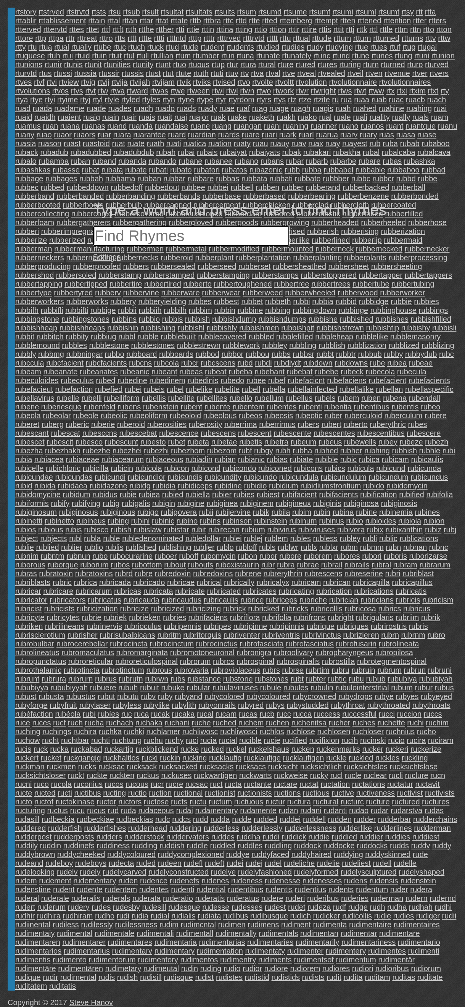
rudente (90, 889)
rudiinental (32, 924)
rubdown (318, 363)
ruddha (248, 837)
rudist (204, 977)
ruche (201, 723)
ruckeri (397, 749)
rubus (444, 687)
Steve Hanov (91, 1002)
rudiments (275, 959)
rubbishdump (234, 319)
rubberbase (221, 196)
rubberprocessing (417, 257)
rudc (162, 819)
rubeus (330, 442)
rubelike (199, 389)
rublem (276, 538)
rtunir (53, 64)
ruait (165, 117)
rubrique (321, 626)
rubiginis (327, 503)
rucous (137, 784)
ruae (227, 108)
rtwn (247, 91)
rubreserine (363, 573)
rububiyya (31, 687)
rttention (397, 20)
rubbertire (125, 284)
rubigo (148, 512)
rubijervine (233, 512)
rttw (444, 38)
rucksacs (251, 766)
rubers (308, 424)
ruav (298, 143)
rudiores (336, 968)
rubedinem (167, 380)
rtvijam (163, 82)
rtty (20, 47)
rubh (283, 450)
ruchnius (400, 731)
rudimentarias (222, 942)
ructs (179, 802)
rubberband (34, 196)
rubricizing (203, 608)
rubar (295, 161)
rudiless (66, 924)
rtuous (199, 64)
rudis (106, 977)
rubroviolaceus (236, 670)
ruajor (199, 117)
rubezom (222, 450)
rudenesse (282, 880)
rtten (348, 20)
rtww (376, 91)
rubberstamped (169, 275)
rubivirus (281, 529)
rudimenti (423, 951)
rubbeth (278, 301)
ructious (316, 793)
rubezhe (96, 450)
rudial (160, 916)
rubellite (181, 398)
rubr (268, 565)
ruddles (250, 845)
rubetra (276, 442)
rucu (77, 810)
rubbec (27, 187)
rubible (326, 459)
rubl (75, 538)
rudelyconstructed (178, 872)
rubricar (28, 591)
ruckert (27, 758)
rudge (358, 907)
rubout (175, 565)
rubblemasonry (415, 336)
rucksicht (283, 766)
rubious (50, 529)
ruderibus (323, 898)
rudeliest (356, 863)
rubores (347, 556)
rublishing (175, 547)
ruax (315, 143)
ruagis (323, 108)
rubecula (411, 371)
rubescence (178, 433)
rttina (224, 29)
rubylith (184, 705)
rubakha (346, 152)
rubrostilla (338, 661)
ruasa (405, 135)
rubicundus (429, 477)
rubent (192, 407)
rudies (403, 916)
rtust (153, 73)
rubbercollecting (42, 213)
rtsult (150, 12)
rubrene (248, 573)
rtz (292, 99)
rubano (246, 161)
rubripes (217, 626)
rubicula (361, 468)
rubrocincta (129, 644)
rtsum (246, 12)
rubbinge (353, 310)
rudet (297, 907)
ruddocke (338, 845)
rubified (411, 494)
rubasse (66, 170)
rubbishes (392, 319)
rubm (349, 547)
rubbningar (84, 354)
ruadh (143, 108)
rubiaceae (82, 459)
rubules (296, 687)
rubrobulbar (34, 644)
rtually (81, 47)
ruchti (100, 740)
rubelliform (121, 398)
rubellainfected (312, 389)
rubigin (163, 503)
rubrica (85, 582)
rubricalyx (273, 582)
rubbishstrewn (340, 328)
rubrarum (435, 565)
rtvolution (311, 82)
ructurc (352, 802)
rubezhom (188, 450)
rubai (186, 152)
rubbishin (122, 328)
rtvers (439, 73)
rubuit (149, 687)
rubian (225, 459)
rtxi (402, 91)
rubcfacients (106, 363)
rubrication (334, 591)
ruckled (361, 758)
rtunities (117, 64)
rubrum (389, 670)
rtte (254, 20)
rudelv (67, 872)
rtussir (109, 73)
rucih (349, 740)
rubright (341, 617)
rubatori (207, 170)
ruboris (395, 556)
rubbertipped (85, 284)
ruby (165, 696)
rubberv (108, 292)
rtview (69, 82)
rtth (131, 29)
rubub (376, 679)
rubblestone (109, 345)
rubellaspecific (429, 389)
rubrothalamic (38, 670)
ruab (379, 99)
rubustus (80, 696)
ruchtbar (75, 740)
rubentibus (371, 407)
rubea (397, 363)
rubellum (269, 398)
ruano (349, 126)
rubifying (86, 503)
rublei (232, 538)
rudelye (223, 872)
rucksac (111, 766)
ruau (260, 143)
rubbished (356, 319)
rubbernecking (90, 257)
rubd (245, 363)
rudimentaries (270, 942)
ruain (110, 117)
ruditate (430, 977)
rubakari (317, 152)
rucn (437, 775)
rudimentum (356, 959)
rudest (275, 907)
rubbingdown (314, 310)
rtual (61, 47)
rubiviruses (316, 529)
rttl (373, 29)
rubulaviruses (235, 687)
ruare (251, 135)
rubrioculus (143, 626)
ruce (22, 723)
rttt (132, 38)
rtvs (77, 91)
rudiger (428, 916)
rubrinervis (104, 626)
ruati (173, 143)
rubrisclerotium (40, 635)
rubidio (255, 486)
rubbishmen (259, 328)
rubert (331, 424)
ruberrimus (277, 424)
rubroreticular (90, 661)
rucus (96, 810)
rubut (106, 696)
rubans (272, 161)
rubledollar (203, 538)
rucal (205, 714)
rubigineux (293, 503)
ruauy (279, 143)
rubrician (344, 600)
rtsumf (319, 12)
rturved (437, 64)
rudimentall (194, 933)
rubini (140, 521)
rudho (104, 916)
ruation (220, 143)
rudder (365, 819)
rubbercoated (393, 205)
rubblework (241, 345)
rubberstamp (119, 275)
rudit (334, 977)
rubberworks (87, 301)
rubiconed (275, 468)
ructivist (410, 793)
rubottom (147, 565)
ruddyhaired (311, 854)
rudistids (286, 977)
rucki (150, 758)
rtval (273, 73)
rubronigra (254, 652)
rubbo (114, 354)
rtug (408, 47)
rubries (174, 617)
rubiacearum (122, 459)
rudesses (247, 907)
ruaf (243, 108)
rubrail (332, 565)
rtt (419, 12)
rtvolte (262, 82)
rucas (248, 714)
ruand (117, 126)
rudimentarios (38, 951)
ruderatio (178, 898)
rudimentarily (317, 942)
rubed (105, 380)
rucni (23, 784)
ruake (237, 117)
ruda (128, 810)
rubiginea (222, 503)
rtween (198, 91)
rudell (382, 863)
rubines (427, 512)
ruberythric (387, 424)
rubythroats (431, 705)
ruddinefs (79, 845)
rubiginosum (36, 512)
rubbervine (141, 292)
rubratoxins (94, 573)
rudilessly (97, 924)
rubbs (281, 354)
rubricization (97, 608)
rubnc (438, 547)
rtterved (28, 29)
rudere (272, 898)
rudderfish (65, 828)
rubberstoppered (329, 275)
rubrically (239, 582)
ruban (80, 161)
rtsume (295, 12)
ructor (106, 802)
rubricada (115, 582)
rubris (418, 626)
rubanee (218, 161)
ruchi (415, 723)
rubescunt (121, 442)
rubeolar (57, 415)
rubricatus (104, 600)
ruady (207, 108)
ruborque (63, 565)
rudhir (25, 916)
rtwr (302, 91)
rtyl (97, 99)
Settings (107, 257)
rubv (148, 696)
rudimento (70, 959)
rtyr (221, 99)
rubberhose (427, 222)
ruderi (295, 898)
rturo (415, 64)
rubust (26, 696)
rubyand (188, 696)
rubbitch (50, 336)
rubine (366, 512)
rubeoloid (185, 415)
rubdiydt (287, 363)
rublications (418, 538)
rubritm (169, 635)
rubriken (29, 626)
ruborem (318, 556)
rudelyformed (316, 872)
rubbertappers (428, 275)
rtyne (185, 99)
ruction (160, 793)
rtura (248, 64)
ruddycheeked (81, 854)
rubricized (167, 608)
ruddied (344, 837)
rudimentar (359, 933)
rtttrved (229, 38)
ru (335, 99)
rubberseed (217, 266)
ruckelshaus (268, 749)
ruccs (433, 714)
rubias (277, 459)
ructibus (87, 793)
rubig (111, 503)
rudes (101, 907)
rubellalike (356, 389)
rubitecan (224, 529)
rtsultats (199, 12)
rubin (322, 512)
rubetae (224, 442)
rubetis (250, 442)
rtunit (93, 64)
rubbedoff (127, 187)
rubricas (127, 591)
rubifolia (439, 494)
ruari (269, 135)
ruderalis (86, 898)
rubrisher (83, 635)
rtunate (268, 56)
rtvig (88, 82)
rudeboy (59, 863)
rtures (327, 64)
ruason (49, 143)
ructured (406, 802)
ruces (41, 723)
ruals (420, 117)
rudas (434, 810)
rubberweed (263, 292)
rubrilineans (64, 626)
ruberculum (403, 415)
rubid (23, 486)
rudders (109, 837)
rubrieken (145, 617)
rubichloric (63, 468)
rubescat (65, 433)
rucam (226, 714)
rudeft (214, 863)
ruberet (27, 424)
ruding (211, 968)
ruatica (194, 143)
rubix (375, 529)
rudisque (178, 977)
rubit (198, 529)
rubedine (132, 380)
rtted (269, 20)
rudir (50, 977)
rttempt (326, 20)
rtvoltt (284, 82)
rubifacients (338, 494)
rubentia (338, 407)
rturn (371, 64)
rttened (369, 20)
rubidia (164, 486)
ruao (44, 135)
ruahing (419, 108)
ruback (26, 152)
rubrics (389, 608)
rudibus (235, 916)
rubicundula (299, 477)
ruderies (354, 898)
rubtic (337, 679)
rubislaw (147, 529)
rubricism (437, 600)
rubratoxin (56, 573)
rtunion (443, 56)
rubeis (154, 389)
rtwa (117, 91)
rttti (159, 38)
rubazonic (266, 170)
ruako (307, 117)
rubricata (158, 591)
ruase (426, 135)
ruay (332, 143)
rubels (325, 398)
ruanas (93, 126)
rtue (361, 47)
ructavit (427, 784)
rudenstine (33, 889)
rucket (51, 758)
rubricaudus (182, 600)
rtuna (245, 56)
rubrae (308, 565)
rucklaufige (262, 758)
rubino (187, 521)
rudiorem (305, 968)
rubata (112, 170)
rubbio (149, 319)
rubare (370, 161)
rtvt (90, 91)
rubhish (404, 450)
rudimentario (419, 942)
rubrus (106, 679)
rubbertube (370, 284)
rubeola (28, 415)
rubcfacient (65, 363)
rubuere (103, 687)
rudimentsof (314, 959)
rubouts (201, 565)
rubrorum (195, 661)
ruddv (420, 845)
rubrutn (131, 679)
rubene (27, 407)
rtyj (85, 99)
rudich (300, 916)
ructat (309, 784)
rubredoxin (173, 573)
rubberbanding (130, 196)
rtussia (85, 73)
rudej (254, 863)
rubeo (430, 407)
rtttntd (176, 38)
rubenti (310, 407)
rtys (280, 99)
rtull (143, 56)
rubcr (190, 363)
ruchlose (300, 731)
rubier (222, 494)
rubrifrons (309, 617)
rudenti (182, 889)
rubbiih (150, 310)
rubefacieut (34, 389)
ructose (156, 802)
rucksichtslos (365, 766)
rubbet (252, 301)
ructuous (249, 802)
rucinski (373, 740)
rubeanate (60, 371)
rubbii (127, 310)
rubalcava (434, 152)
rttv (430, 38)
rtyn (169, 99)
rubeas (191, 371)
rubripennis (182, 626)
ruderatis (210, 898)
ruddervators (187, 837)
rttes (76, 29)
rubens (129, 407)
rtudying (339, 47)
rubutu (128, 696)
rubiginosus (78, 512)
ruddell (314, 819)
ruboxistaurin (237, 565)
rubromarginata (142, 652)
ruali (360, 117)
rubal (371, 152)
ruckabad (86, 749)
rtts (120, 38)
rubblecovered (222, 336)
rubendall (424, 398)
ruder (399, 889)
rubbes (200, 301)
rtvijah (140, 82)
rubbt (325, 354)
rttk (362, 29)
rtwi (218, 91)
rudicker (326, 916)
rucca (302, 714)
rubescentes (334, 433)
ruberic (77, 424)
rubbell (242, 187)
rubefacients (429, 380)
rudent (64, 889)
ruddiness (113, 845)
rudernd (443, 898)
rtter (420, 20)
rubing (118, 521)
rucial (228, 740)
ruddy (441, 845)
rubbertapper (381, 275)
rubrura (54, 679)
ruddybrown (35, 854)
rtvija (119, 82)
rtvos (60, 91)
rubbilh (175, 310)
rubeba (240, 371)
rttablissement (62, 20)
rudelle (405, 863)
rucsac (196, 784)
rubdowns (351, 363)
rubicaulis (427, 459)
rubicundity (222, 477)
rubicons (308, 468)
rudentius (310, 889)
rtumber (206, 56)
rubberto (197, 284)
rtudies (293, 47)
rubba (312, 170)
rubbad (433, 170)
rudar (380, 810)
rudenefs (185, 880)
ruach (436, 99)
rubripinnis (286, 626)
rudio (232, 968)
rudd (200, 819)
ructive (342, 793)
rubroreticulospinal (146, 661)
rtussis (133, 73)
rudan (288, 810)
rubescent (255, 433)
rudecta (121, 863)
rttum (342, 38)
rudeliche (299, 863)
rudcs (181, 819)
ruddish (172, 845)
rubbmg (51, 354)
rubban (149, 178)
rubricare (58, 591)
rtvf (39, 82)
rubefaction (74, 389)
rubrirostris (389, 626)
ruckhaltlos (121, 758)
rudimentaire (370, 924)
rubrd (124, 573)
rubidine (228, 486)
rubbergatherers (83, 222)
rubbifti (76, 310)
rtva (257, 73)
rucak (160, 714)
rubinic (163, 521)
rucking (194, 758)
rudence (153, 880)
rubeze (411, 442)
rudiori (362, 968)
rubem (348, 398)
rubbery (123, 301)
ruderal (27, 898)
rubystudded (308, 705)
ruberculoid (363, 415)
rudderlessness (310, 828)
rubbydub (421, 354)
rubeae (421, 363)
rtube (102, 47)
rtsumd (270, 12)
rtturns (412, 38)
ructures (435, 802)
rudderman (432, 828)
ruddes (223, 837)
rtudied (268, 47)
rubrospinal (255, 661)
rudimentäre (35, 968)
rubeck (352, 371)
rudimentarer (83, 942)
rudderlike (355, 828)
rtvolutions (32, 91)
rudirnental (78, 977)
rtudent (212, 47)
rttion (277, 29)
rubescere (424, 433)
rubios (25, 529)
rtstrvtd (77, 12)
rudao (358, 810)
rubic (348, 459)
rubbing (278, 310)
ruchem (251, 723)
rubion (434, 521)
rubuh (128, 687)
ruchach (119, 723)
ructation (335, 784)
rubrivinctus (321, 635)
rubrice (252, 600)
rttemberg (296, 20)
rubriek (115, 617)
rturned (393, 64)
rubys (275, 705)
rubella (273, 389)
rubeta (198, 442)
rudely (90, 872)
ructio (137, 793)
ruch (75, 723)
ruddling (278, 845)
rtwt (360, 91)
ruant (395, 126)
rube (377, 363)
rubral (381, 565)
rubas (392, 161)
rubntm (52, 556)
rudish (127, 977)
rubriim (407, 617)
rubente (217, 407)
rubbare (201, 178)
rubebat (300, 371)
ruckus (148, 775)
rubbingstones (85, 319)
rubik (261, 512)
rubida (45, 486)
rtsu (114, 12)
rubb (292, 170)
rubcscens (218, 363)
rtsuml (365, 12)
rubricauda (141, 600)
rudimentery (346, 951)
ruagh (301, 108)
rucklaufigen (303, 758)
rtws (345, 91)
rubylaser (95, 705)
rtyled (130, 99)
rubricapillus (412, 582)
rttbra (212, 20)
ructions (287, 793)
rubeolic (114, 415)
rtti (180, 29)
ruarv (349, 135)
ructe (23, 793)
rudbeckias (134, 819)
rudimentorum (111, 959)
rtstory (26, 12)
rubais (207, 152)
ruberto (355, 424)
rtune (361, 56)
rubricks (295, 608)
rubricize (134, 608)
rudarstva (406, 810)
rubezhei (127, 450)
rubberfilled (404, 213)
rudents (341, 889)
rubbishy (415, 328)
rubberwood (358, 292)
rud (113, 810)
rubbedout (162, 187)
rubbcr (383, 178)
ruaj (180, 117)
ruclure (416, 775)
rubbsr (303, 354)
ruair (129, 117)
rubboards (176, 354)
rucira (416, 740)
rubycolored (224, 696)
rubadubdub (133, 152)
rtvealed (331, 73)
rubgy (263, 450)
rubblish (332, 345)
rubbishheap (36, 328)
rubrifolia (276, 617)
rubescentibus (381, 433)
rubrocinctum (172, 644)
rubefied (108, 389)
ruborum (94, 565)
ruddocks (372, 845)
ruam (440, 117)
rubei (133, 389)
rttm (401, 29)
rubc (446, 354)
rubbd (406, 178)
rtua (45, 47)
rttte (145, 38)
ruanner (324, 126)
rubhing (377, 450)
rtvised (224, 82)
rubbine (250, 310)
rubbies (426, 301)
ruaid (23, 117)
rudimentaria (175, 942)
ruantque (420, 126)
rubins (210, 521)
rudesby (126, 907)
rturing (350, 64)
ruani (272, 126)
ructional (188, 793)
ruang (222, 126)
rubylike (156, 705)
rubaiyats (264, 152)
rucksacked (178, 766)
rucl (336, 775)
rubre (144, 573)
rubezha (29, 450)
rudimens (263, 924)
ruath (155, 143)
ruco (41, 784)
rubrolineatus (37, 652)
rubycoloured (268, 696)
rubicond (205, 468)
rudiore (276, 968)
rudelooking (35, 872)
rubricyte (30, 617)
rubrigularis (375, 617)
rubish (121, 529)
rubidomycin (407, 486)
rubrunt (27, 679)
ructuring (30, 810)
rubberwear (221, 292)
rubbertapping (38, 284)
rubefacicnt (306, 380)
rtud (172, 47)
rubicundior (147, 477)
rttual (301, 38)
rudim (169, 924)
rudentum (372, 889)
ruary (368, 135)
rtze (305, 99)
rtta (430, 12)
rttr (70, 38)
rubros (224, 661)
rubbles (74, 345)
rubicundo (260, 477)
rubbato (308, 178)
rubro (437, 635)
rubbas (227, 178)
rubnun (78, 556)
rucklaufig (225, 758)
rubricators (67, 600)
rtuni (421, 56)
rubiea (149, 494)
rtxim (417, 91)
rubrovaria (191, 670)
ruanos (372, 126)
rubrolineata (399, 644)
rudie (382, 916)
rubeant (164, 371)
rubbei (217, 187)
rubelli (91, 398)
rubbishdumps (282, 319)
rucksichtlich (321, 766)
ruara (122, 135)
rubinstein (270, 521)
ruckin (170, 758)
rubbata (254, 178)
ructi (65, 793)
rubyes (407, 696)
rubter (316, 679)
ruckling (415, 758)
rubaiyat (233, 152)
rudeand (29, 863)
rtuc (119, 47)
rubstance (204, 679)
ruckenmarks (338, 749)
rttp (40, 38)
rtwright (323, 91)
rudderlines (393, 828)
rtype (204, 99)
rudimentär (396, 959)
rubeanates (99, 371)
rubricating (296, 591)
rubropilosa (394, 652)
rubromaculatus (87, 652)
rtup (218, 64)
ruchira (85, 731)
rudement (55, 880)
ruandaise (171, 126)
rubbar (174, 178)
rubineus (91, 521)
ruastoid (96, 143)
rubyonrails (217, 705)
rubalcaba (398, 152)
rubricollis (327, 608)
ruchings (56, 731)
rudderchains (435, 819)
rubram (405, 565)
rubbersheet (348, 266)
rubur (424, 687)
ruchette (391, 723)
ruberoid (131, 424)
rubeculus (77, 380)
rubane (190, 161)
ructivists (440, 793)
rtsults (224, 12)
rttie (193, 29)
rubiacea (49, 459)
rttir (293, 29)
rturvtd (26, 73)
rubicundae (34, 477)
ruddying (348, 854)
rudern (416, 898)
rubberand (323, 187)
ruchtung (127, 740)
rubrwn (156, 679)
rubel (175, 389)
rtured (305, 64)
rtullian (162, 56)
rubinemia (396, 512)
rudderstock (144, 837)
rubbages (61, 178)
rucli (396, 775)
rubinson (237, 521)
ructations (368, 784)
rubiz (433, 529)
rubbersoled (76, 275)
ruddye (237, 854)
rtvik (184, 82)
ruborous (30, 565)
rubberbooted (38, 205)
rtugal (427, 47)
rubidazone (108, 486)
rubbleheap (334, 336)
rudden (339, 819)
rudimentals (278, 933)
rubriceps (281, 600)
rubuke (173, 687)
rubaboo (435, 143)
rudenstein (418, 880)
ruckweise (291, 775)
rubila (281, 512)
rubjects (53, 538)
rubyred (251, 705)
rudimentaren (37, 942)
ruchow (27, 740)
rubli (370, 538)
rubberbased (264, 196)
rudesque (184, 907)
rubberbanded (80, 196)
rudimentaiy (35, 933)
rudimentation (220, 951)
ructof (43, 802)
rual (325, 117)
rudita (353, 977)
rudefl (193, 863)
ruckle (336, 758)
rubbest (226, 301)
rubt (297, 679)
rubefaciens (346, 380)
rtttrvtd (254, 38)
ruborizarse (428, 556)
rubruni (440, 670)
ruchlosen (334, 731)
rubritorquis (202, 635)
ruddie (319, 837)
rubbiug (103, 336)
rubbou (257, 354)
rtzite (321, 99)
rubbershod (34, 275)
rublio (93, 547)
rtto (428, 29)
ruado (165, 108)
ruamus (28, 126)
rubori (371, 556)
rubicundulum (344, 477)
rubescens (218, 433)
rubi (448, 450)
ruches (363, 723)
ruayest (354, 143)
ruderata (146, 898)
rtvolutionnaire (353, 82)
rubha (302, 450)
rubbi (301, 301)
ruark (288, 135)
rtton (444, 29)
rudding (145, 845)
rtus (45, 73)
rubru (340, 670)
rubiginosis (399, 503)
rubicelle (29, 468)
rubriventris (281, 635)
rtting (243, 29)
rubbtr (346, 354)
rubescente (292, 433)
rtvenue (397, 73)
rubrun (415, 670)
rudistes (229, 977)
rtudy (315, 47)
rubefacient (387, 380)
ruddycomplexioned (191, 854)
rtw (103, 91)
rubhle (430, 450)
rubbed (52, 187)
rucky (319, 775)
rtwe (178, 91)
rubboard (141, 354)
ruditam (377, 977)
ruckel (236, 749)
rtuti (217, 73)
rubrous (159, 670)
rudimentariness (368, 942)
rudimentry (238, 959)
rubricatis (411, 591)
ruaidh (45, 117)
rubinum (303, 521)
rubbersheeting (396, 266)
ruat (118, 143)
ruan (50, 126)
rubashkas (32, 170)
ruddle (197, 845)
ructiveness (375, 793)
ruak (218, 117)
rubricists (59, 608)
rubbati (281, 178)
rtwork (283, 91)
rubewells (360, 442)
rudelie (328, 863)
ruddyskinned (387, 854)
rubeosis (278, 415)
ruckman (30, 766)
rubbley (274, 345)
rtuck (155, 47)
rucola (61, 784)
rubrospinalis (298, 661)
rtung (403, 56)
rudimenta (330, 924)
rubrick (234, 608)
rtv (244, 73)
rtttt (272, 38)
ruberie (103, 424)
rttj (350, 29)
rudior (252, 968)
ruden (128, 880)
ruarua (327, 135)
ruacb (415, 99)
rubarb (317, 161)
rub (374, 143)
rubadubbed (91, 152)
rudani (311, 810)
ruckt (76, 775)
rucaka (183, 714)
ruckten (122, 775)
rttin (207, 29)
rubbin (224, 310)
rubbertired (162, 284)
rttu (285, 38)
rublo (225, 547)
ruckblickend (157, 749)
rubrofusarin (356, 644)
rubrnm (413, 635)
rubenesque (61, 407)
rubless (325, 538)
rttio (260, 29)
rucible (250, 740)
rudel (273, 863)
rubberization (403, 231)
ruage (279, 108)
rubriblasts (32, 582)
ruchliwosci (238, 731)
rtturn (362, 38)
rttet (92, 29)
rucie (272, 740)
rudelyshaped (421, 872)
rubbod (207, 354)
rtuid (82, 56)
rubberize (31, 240)
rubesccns (99, 433)
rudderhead (147, 828)
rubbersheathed (299, 266)
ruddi (270, 837)
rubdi (263, 363)
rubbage (29, 178)
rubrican (337, 582)
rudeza (319, 907)
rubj (450, 529)
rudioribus (392, 968)
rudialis (183, 916)
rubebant (269, 371)
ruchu (153, 740)
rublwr (288, 547)
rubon (247, 556)
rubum (402, 687)
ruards (229, 135)
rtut (168, 73)
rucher (340, 723)
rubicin (122, 468)
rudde (241, 819)
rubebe (326, 371)
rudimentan (319, 933)
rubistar (176, 529)
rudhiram (78, 916)
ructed (45, 793)
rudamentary (216, 810)
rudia (140, 916)
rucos (114, 784)
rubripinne (250, 626)
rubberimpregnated (73, 231)
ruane (200, 126)
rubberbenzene (363, 196)
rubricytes (63, 617)
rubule (271, 687)
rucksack (142, 766)
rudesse (215, 907)
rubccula (29, 363)
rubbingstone (37, 319)
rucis (23, 749)
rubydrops (355, 696)
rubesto (153, 442)
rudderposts (74, 837)
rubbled (261, 336)
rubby (393, 354)
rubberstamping (223, 275)
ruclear (375, 775)
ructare (285, 784)
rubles (300, 538)
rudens (355, 880)
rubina (343, 512)
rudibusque (269, 916)
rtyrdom (241, 99)
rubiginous (117, 512)
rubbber (336, 178)
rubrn (390, 635)
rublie (24, 547)
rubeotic (308, 415)
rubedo (232, 380)
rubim (301, 512)
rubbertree (291, 284)
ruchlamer (163, 731)
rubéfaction (34, 714)
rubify (60, 503)
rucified (294, 740)
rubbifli (52, 310)
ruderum (51, 907)
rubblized (404, 345)
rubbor (232, 354)
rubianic (251, 459)
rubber (293, 187)
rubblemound (37, 345)
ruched (224, 723)
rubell (251, 389)
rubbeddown (88, 187)
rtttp (194, 38)
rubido (374, 486)
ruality (379, 117)
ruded (146, 863)
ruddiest (425, 837)
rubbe (427, 178)
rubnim (27, 556)
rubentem (248, 407)
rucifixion (324, 740)
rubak (291, 152)
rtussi (63, 73)
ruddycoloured (131, 854)
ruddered (30, 828)
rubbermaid (403, 240)
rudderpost (33, 837)
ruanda (141, 126)
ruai (440, 108)
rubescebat (138, 433)
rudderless (221, 828)
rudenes (215, 880)
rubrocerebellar (82, 644)
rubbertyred (73, 292)
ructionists (255, 793)
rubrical (209, 582)
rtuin (99, 56)
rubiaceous (164, 459)
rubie (128, 494)
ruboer (166, 556)
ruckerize (425, 749)
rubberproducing (43, 266)
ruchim (437, 723)
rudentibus (245, 889)
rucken (302, 749)
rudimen (231, 924)
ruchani (177, 723)
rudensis (383, 880)
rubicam (395, 459)
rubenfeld (99, 407)
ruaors (84, 135)
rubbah (91, 178)
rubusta (51, 696)
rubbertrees (330, 284)
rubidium (283, 486)
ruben (371, 398)
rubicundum (388, 477)
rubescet (30, 442)
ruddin (50, 845)
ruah (343, 108)
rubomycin (218, 556)
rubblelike (372, 336)
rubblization (367, 345)
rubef (277, 380)
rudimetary (123, 968)
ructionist (220, 793)
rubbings (433, 310)
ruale (342, 117)
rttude (321, 38)
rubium (253, 529)
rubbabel (338, 170)
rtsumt (388, 12)
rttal (113, 20)
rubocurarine (131, 556)
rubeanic (135, 371)
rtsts (99, 12)
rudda (220, 819)
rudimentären (80, 968)
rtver (420, 73)
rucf (59, 723)
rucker (372, 749)
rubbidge (374, 301)
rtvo (243, 82)
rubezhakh (62, 450)
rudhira (49, 916)
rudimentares (130, 942)
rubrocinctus (217, 644)
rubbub (369, 354)
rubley (350, 538)
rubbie (401, 301)
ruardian (202, 135)
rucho (426, 731)
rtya (21, 99)
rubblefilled (294, 336)
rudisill (151, 977)
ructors (130, 802)
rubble (148, 336)
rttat (161, 20)
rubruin (363, 670)
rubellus (299, 398)
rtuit (115, 56)
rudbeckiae (95, 819)
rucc (284, 714)
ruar (104, 135)
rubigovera (179, 512)
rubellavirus (34, 398)
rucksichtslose (413, 766)
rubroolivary (293, 652)
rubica (369, 459)
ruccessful (359, 714)
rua (346, 99)
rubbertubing (412, 284)
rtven (373, 73)
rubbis (172, 319)
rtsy (408, 12)
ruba (390, 143)
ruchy (174, 740)
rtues (378, 47)
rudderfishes (105, 828)
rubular (198, 687)
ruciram (441, 740)
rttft (118, 29)
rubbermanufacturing (89, 249)
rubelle (67, 398)
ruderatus (243, 898)
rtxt (433, 91)
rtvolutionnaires (405, 82)
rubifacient (299, 494)
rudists (313, 977)
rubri (393, 573)
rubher (351, 450)
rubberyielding (162, 301)
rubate (136, 170)
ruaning (296, 126)
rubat (91, 170)
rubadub (54, 152)
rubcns (140, 363)
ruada (42, 108)
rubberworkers (39, 301)
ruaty (242, 143)
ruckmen (61, 766)
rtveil (355, 73)
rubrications (373, 591)
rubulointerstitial (362, 687)
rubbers (136, 266)
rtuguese (30, 56)
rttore (24, 38)
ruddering (185, 828)
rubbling (302, 345)
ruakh (286, 117)
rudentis (279, 889)
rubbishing (157, 328)
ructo (23, 802)
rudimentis (32, 959)
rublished (141, 547)
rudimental (74, 933)
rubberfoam (34, 222)
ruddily (26, 845)
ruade (96, 108)
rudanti (335, 810)
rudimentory (158, 959)
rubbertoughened (243, 284)
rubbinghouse (393, 310)
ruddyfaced (270, 854)
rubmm (372, 547)
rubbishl (191, 328)
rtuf (395, 47)
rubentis (404, 407)
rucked (212, 749)
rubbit (24, 336)
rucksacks (217, 766)
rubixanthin (404, 529)
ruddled (222, 845)
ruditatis (62, 986)
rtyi (50, 99)
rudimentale (115, 933)
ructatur (400, 784)
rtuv (231, 73)
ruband (104, 161)
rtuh (53, 56)
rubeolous (220, 415)
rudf (339, 907)
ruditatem (31, 986)
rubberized (67, 240)
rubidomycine (38, 494)
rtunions (28, 64)
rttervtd (55, 29)
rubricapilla (371, 582)
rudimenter (305, 951)
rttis (325, 29)
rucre (174, 784)
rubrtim (318, 670)
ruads (186, 108)
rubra (286, 565)
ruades (120, 108)
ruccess (327, 714)
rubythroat (348, 705)
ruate (136, 143)
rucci (387, 714)
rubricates (260, 591)
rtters (437, 20)
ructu (198, 802)
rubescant (32, 433)
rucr (157, 784)
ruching (27, 731)
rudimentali (155, 933)
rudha (397, 907)
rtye (36, 99)
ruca (141, 714)
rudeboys (90, 863)
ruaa (361, 99)
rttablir (26, 20)
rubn (393, 547)
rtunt (163, 64)
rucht (50, 740)
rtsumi (342, 12)
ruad (23, 108)
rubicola (148, 468)
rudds (399, 845)
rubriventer (242, 635)
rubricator (31, 600)
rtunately (296, 56)
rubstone (238, 679)
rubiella (197, 494)
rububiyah (436, 679)
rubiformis (32, 503)
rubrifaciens (208, 617)
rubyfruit (63, 705)
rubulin (322, 687)
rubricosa (360, 608)
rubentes (281, 407)
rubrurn (80, 679)
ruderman (387, 898)
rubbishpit (297, 328)
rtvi (52, 82)
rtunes (382, 56)
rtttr (209, 38)
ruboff (188, 556)
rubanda (132, 161)
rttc (228, 20)
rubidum (76, 494)
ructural (325, 802)
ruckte (97, 775)
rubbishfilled (430, 319)
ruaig (91, 117)
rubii (206, 512)
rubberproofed (97, 266)
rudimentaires (417, 924)
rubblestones (153, 345)
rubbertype (33, 292)
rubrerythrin (282, 573)
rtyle (112, 99)
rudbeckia (58, 819)
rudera (421, 889)
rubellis (154, 398)
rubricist (28, 608)
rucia (208, 740)
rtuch (136, 47)
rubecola (380, 371)
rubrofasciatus (310, 644)
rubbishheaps (82, 328)
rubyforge (31, 705)
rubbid (346, 301)
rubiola (409, 521)
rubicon (176, 468)
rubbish (197, 319)
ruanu (447, 126)
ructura (299, 802)
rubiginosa (361, 503)
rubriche (313, 600)
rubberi (27, 231)
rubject (26, 538)
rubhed (326, 450)
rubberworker (402, 292)
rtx (390, 91)
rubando (162, 161)
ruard (177, 135)
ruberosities (167, 424)
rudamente (258, 810)
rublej (253, 538)
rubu (356, 679)
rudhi (443, 907)
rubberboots (83, 205)
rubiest (268, 494)
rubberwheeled (310, 292)
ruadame (69, 108)
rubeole (85, 415)
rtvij (103, 82)
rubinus (331, 521)
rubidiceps (195, 486)
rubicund (390, 468)
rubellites (212, 398)
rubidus (104, 494)
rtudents (240, 47)
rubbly (25, 354)
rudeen (170, 863)
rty (445, 91)
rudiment (296, 924)
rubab (409, 143)
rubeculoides (36, 380)
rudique (28, 977)
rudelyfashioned (265, 872)
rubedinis (202, 380)
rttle (386, 29)
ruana (70, 126)
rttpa (56, 38)
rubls (267, 547)
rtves (23, 82)
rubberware (180, 292)
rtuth (201, 73)
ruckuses (176, 775)
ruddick (294, 837)
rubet (176, 442)
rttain (96, 20)
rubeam (28, 371)
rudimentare (399, 933)
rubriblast (418, 573)
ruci (192, 740)
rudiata (209, 916)
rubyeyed (436, 696)
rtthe (146, 29)
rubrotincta (82, 670)
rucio (396, 740)
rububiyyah (69, 687)
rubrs (271, 670)
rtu (32, 47)
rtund (341, 56)
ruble (111, 538)
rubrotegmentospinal (391, 661)
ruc (126, 714)
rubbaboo (403, 170)
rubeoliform (148, 415)
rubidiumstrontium (330, 486)
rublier (71, 547)
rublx (309, 547)
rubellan (389, 389)
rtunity (143, 64)
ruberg (53, 424)
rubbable (370, 170)
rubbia (322, 301)
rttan (129, 20)
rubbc (360, 178)
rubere (436, 415)
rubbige (103, 310)
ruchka (110, 731)
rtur (232, 64)
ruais (147, 117)
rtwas (159, 91)
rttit (338, 29)
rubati (158, 170)
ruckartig (119, 749)
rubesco (89, 442)
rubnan (415, 547)
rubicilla (96, 468)
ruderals (116, 898)
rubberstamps (275, 275)
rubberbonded (415, 196)
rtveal (306, 73)
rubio (354, 521)
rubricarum (94, 591)
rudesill (154, 907)
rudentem (121, 889)
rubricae (181, 582)
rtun (227, 56)
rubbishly (222, 328)
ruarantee (149, 135)
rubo (100, 556)
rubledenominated (152, 538)
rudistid (257, 977)
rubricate (190, 591)
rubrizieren (361, 635)
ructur (275, 802)
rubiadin (198, 459)
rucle (353, 775)
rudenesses (322, 880)
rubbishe (323, 319)
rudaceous (156, 810)
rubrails (357, 565)
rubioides (380, 521)
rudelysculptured (369, 872)
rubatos (235, 170)
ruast (72, 143)
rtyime (67, 99)
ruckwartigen (215, 775)
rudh (377, 907)
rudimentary (174, 951)
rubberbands (179, 196)
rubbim (200, 310)
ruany (24, 135)
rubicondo (239, 468)
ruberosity (205, 424)
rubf (245, 450)
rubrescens (323, 573)
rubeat (216, 371)
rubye (384, 696)
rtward (137, 91)
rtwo (264, 91)
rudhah (421, 907)
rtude (190, 47)
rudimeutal (161, 968)
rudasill (27, 819)
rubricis (408, 600)
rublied (47, 547)
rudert (25, 907)
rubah (165, 152)
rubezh (436, 442)
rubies (244, 494)
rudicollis (357, 916)
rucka (59, 749)
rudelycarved (124, 872)
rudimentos (199, 959)
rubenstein (161, 407)
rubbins (124, 319)
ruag (259, 108)
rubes (417, 424)
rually (401, 117)
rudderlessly (262, 828)
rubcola (166, 363)
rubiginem (257, 503)
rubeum (304, 442)
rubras (26, 573)
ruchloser (368, 731)
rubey (387, 442)
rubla (92, 538)
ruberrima (240, 424)
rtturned (386, 38)
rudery (79, 907)
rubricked (263, 608)
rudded (265, 819)
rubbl (126, 336)
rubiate (301, 459)
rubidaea (72, 486)
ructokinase (75, 802)
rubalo (26, 161)
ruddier (371, 837)
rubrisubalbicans (127, 635)
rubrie (91, 617)
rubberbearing (312, 196)
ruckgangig (82, 758)
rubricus (416, 608)
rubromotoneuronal (202, 652)
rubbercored (92, 213)
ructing (114, 793)
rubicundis (184, 477)
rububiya (402, 679)
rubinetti (28, 521)
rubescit (60, 442)
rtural (267, 64)
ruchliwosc (200, 731)
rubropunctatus (40, 661)
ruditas (403, 977)
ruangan (248, 126)
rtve (288, 73)
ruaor (63, 135)
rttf (105, 29)
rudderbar (394, 819)
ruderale (55, 898)
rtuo (179, 64)
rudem (26, 880)
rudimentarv (132, 951)
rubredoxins (213, 573)
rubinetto (59, 521)
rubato (181, 170)
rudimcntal (198, 924)
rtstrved (51, 12)
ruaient (69, 117)
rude (420, 854)
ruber (334, 415)
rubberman (33, 249)
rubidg (140, 486)
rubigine (190, 503)
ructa (233, 784)
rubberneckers (39, 257)
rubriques (352, 626)
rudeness (246, 880)
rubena (395, 398)
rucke (189, 749)
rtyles (151, 99)
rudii (449, 916)
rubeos (250, 415)
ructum (220, 802)
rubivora (351, 529)
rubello (240, 398)
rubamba (54, 161)
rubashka (419, 161)
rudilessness (136, 924)
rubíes (108, 714)
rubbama (120, 178)
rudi (123, 916)
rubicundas (74, 477)
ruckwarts (255, 775)
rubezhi (156, 450)
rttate (179, 20)
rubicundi (110, 477)
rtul (129, 56)
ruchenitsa (309, 723)
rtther (165, 29)
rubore (290, 556)
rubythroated (388, 705)
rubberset (254, 266)
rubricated (224, 591)
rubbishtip (382, 328)
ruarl (306, 135)
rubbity (77, 336)
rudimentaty (265, 951)
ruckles (387, 758)
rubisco (96, 529)
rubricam (306, 582)
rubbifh (27, 310)
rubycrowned (314, 696)
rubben (267, 187)
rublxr (328, 547)
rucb (266, 714)
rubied (172, 494)
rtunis (73, 64)
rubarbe (343, 161)
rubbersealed (173, 266)
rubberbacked (366, 187)
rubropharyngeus (344, 652)
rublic (388, 538)
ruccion (409, 714)
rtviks (202, 82)
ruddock (307, 845)
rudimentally (236, 933)
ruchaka (149, 723)
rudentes (154, 889)
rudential (211, 889)
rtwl (232, 91)
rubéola (68, 714)
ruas (386, 135)
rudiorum (426, 968)
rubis (73, 529)
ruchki (134, 731)
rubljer (204, 547)
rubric (62, 582)
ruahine (391, 108)
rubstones (271, 679)
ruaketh (262, 117)
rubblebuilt (178, 336)
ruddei (290, 819)
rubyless (127, 705)
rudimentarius (87, 951)
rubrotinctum (123, 670)
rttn (415, 29)
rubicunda (424, 468)
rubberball (408, 187)
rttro (106, 38)
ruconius (88, 784)
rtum (183, 56)
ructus (57, 810)
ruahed (365, 108)
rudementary (94, 880)
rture (285, 64)
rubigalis (136, 503)
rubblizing (438, 345)
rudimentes (387, 951)
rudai (184, 810)
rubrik (430, 617)
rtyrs (264, 99)
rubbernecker (427, 249)
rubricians (377, 600)
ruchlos (271, 731)
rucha (94, 723)
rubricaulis (221, 600)
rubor (268, 556)
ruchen (277, 723)
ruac (396, 99)
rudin (189, 968)
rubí (89, 714)
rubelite (227, 389)
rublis (114, 547)
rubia (23, 459)
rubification (378, 494)
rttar (146, 20)
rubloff (246, 547)
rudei (235, 863)
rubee (256, 380)
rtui (67, 56)
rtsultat (172, 12)
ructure (377, 802)
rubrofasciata (262, 644)
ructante (257, 784)
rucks (87, 766)
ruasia (25, 143)
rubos (120, 565)
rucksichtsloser (40, 775)
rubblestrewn (199, 345)
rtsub (131, 12)
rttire (309, 29)
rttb (195, 20)
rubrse (293, 670)
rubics (335, 468)
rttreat (87, 38)
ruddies (397, 837)
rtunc (322, 56)
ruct (216, 784)
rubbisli (444, 328)
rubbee (193, 187)
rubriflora (245, 617)
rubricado (149, 582)
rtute (183, 73)
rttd (241, 20)
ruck (41, 749)
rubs (178, 679)
